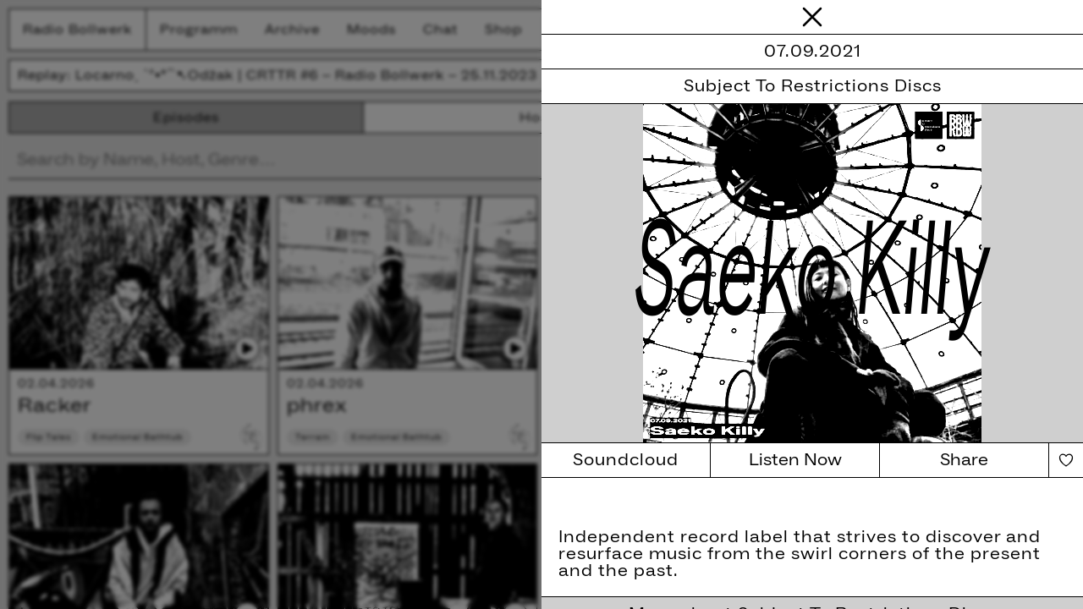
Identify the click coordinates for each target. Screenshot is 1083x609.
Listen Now (795, 460)
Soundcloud (626, 460)
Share (964, 460)
